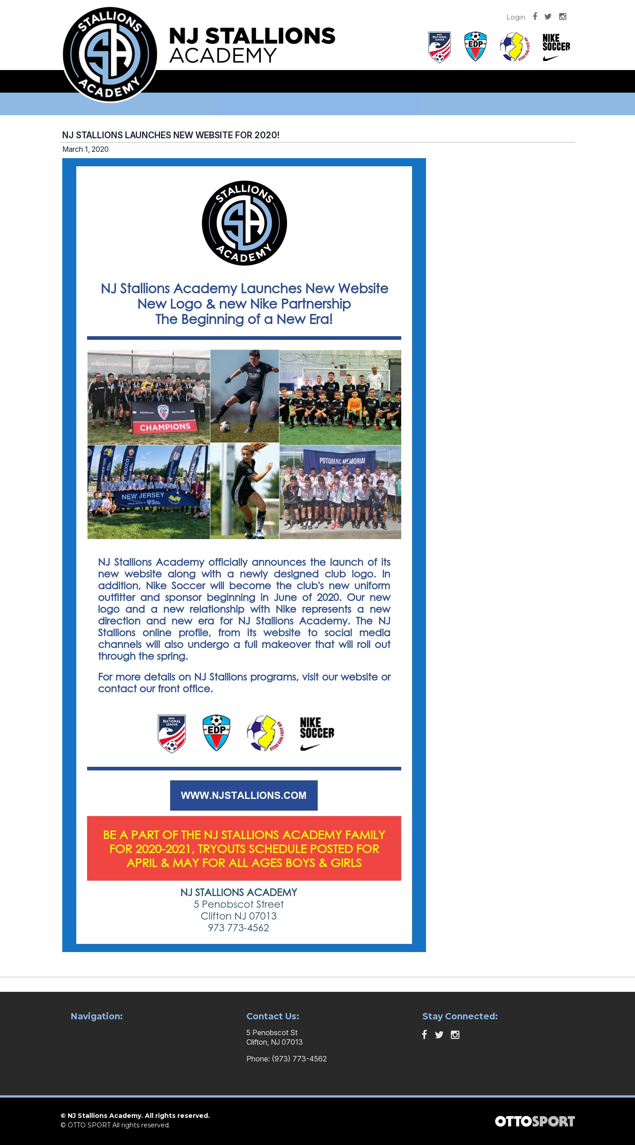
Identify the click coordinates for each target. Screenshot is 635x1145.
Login (515, 17)
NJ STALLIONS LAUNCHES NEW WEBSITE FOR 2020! (170, 135)
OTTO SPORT (89, 1125)
